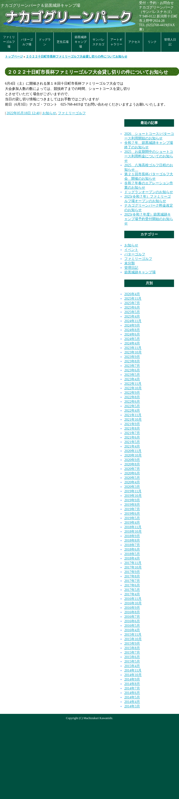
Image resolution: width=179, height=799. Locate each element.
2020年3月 (132, 487)
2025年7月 (132, 303)
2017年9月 (132, 572)
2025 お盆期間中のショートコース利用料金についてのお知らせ (148, 156)
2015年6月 (132, 657)
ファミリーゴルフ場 (9, 41)
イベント (131, 250)
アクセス (134, 42)
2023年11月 (132, 348)
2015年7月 (132, 652)
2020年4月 (132, 482)
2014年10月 (133, 675)
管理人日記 (170, 42)
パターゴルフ (134, 254)
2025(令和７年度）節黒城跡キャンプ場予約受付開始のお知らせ (148, 219)
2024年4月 (132, 343)
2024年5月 (132, 339)
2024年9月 (132, 325)
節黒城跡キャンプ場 (81, 41)
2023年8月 (132, 361)
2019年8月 (132, 505)
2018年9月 (132, 536)
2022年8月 (132, 397)
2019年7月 (132, 509)
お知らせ (49, 113)
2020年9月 (132, 460)
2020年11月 (132, 451)
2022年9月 (132, 393)
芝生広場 (63, 42)
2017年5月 (132, 590)
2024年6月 (132, 334)
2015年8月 (132, 648)
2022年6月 (132, 401)
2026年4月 (132, 294)
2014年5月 (132, 697)
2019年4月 (132, 522)
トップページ (14, 56)
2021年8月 (132, 428)
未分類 (129, 263)
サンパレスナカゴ (98, 42)
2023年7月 (132, 366)
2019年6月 (132, 513)
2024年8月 (132, 330)
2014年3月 (132, 706)
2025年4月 (132, 316)
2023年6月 (132, 370)
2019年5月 (132, 518)
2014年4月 (132, 702)
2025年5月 (132, 312)
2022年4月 (132, 410)
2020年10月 (133, 455)
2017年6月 (132, 585)
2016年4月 (132, 630)
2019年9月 (132, 500)
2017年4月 (132, 594)
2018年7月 (132, 545)
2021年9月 (132, 424)
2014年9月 (132, 679)
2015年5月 (132, 661)
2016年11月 (132, 599)
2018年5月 (132, 554)
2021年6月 (132, 437)
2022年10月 (133, 388)
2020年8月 (132, 464)
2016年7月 (132, 617)
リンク (152, 42)
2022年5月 (132, 406)
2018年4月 (132, 558)
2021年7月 (132, 433)
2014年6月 (132, 693)
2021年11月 (132, 415)
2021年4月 (132, 446)
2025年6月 (132, 307)
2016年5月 (132, 626)
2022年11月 (132, 384)
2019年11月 (132, 491)
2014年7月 (132, 688)
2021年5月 (132, 442)
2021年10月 (133, 419)
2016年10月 (133, 603)
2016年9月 (132, 608)
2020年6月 (132, 473)
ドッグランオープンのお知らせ (148, 192)
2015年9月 (132, 643)
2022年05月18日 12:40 (23, 113)
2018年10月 (133, 531)
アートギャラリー (116, 42)
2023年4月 (132, 379)
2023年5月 (132, 375)
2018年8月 (132, 540)
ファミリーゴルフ (72, 113)
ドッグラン (45, 42)
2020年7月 (132, 469)
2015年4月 (132, 666)
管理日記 (131, 268)
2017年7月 (132, 581)
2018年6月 (132, 549)
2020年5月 (132, 478)
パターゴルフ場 (27, 42)
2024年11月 (132, 321)
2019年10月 (133, 496)
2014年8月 (132, 684)
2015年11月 (132, 634)
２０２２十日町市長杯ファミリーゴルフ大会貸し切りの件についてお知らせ (76, 56)
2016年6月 (132, 621)
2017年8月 (132, 576)
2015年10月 (133, 639)
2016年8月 (132, 612)
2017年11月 (132, 563)
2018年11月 (132, 527)
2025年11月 (132, 298)
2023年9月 (132, 357)
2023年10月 (133, 352)
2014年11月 (132, 670)
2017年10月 (133, 567)
